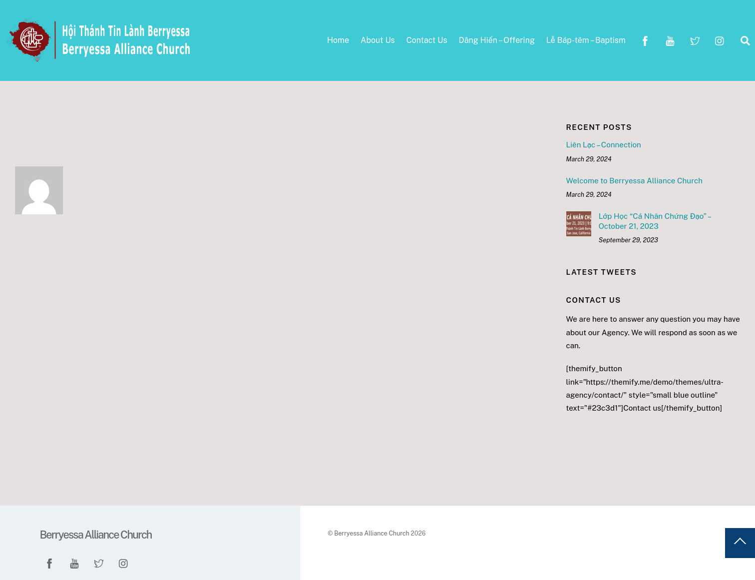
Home (338, 40)
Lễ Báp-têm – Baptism (586, 40)
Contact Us (426, 40)
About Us (378, 40)
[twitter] (695, 39)
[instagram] (720, 39)
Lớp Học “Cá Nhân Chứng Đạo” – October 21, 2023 (655, 221)
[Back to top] (740, 543)
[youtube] (670, 39)
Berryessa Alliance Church (371, 533)
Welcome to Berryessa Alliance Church (634, 180)
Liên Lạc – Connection (603, 144)
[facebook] (645, 39)
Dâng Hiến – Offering (497, 40)
